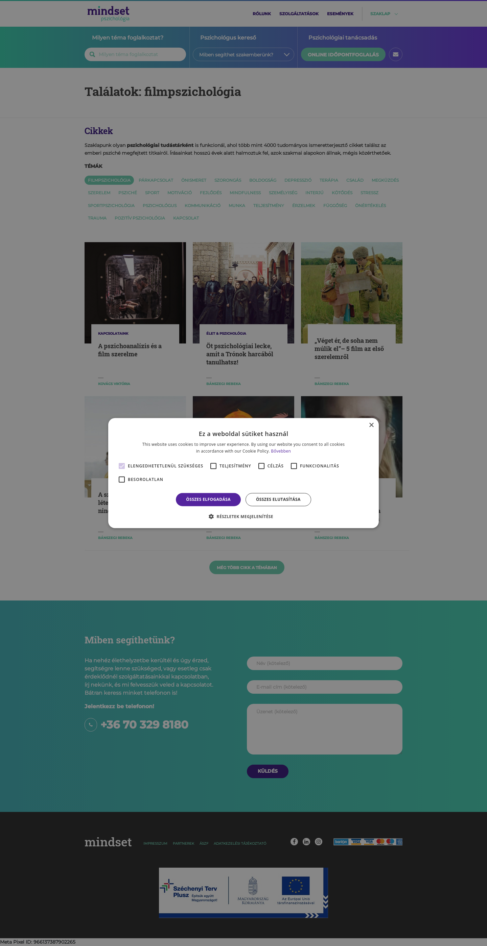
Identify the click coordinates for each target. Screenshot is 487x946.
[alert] (243, 473)
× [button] (371, 425)
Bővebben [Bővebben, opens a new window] (281, 451)
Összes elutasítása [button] (278, 499)
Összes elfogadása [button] (208, 499)
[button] (243, 516)
